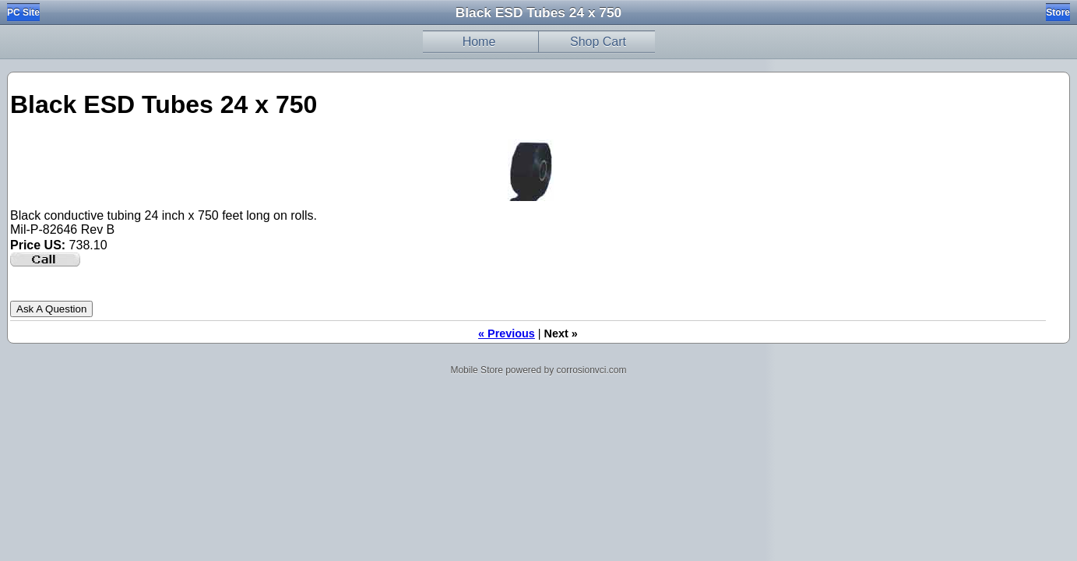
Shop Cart (598, 41)
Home (479, 41)
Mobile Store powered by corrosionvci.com (538, 370)
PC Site (23, 12)
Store (1058, 12)
